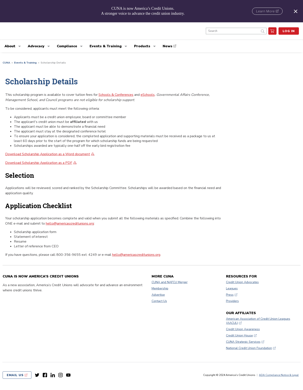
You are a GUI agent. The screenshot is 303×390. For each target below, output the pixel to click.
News (167, 46)
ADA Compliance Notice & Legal (279, 375)
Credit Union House (239, 335)
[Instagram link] (60, 375)
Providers (232, 301)
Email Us (15, 375)
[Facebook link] (45, 375)
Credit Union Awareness (243, 329)
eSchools (148, 94)
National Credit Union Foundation (249, 348)
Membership (160, 288)
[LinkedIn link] (53, 375)
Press (230, 295)
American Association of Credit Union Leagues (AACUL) (258, 321)
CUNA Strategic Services (243, 342)
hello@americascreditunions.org (70, 223)
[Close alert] (296, 11)
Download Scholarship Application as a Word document (47, 154)
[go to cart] (272, 31)
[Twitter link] (37, 375)
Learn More (265, 11)
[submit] (263, 31)
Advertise (158, 295)
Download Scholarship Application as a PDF (38, 162)
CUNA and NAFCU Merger (170, 282)
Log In (289, 31)
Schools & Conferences (115, 94)
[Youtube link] (68, 375)
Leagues (232, 288)
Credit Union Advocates (242, 282)
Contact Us (159, 301)
